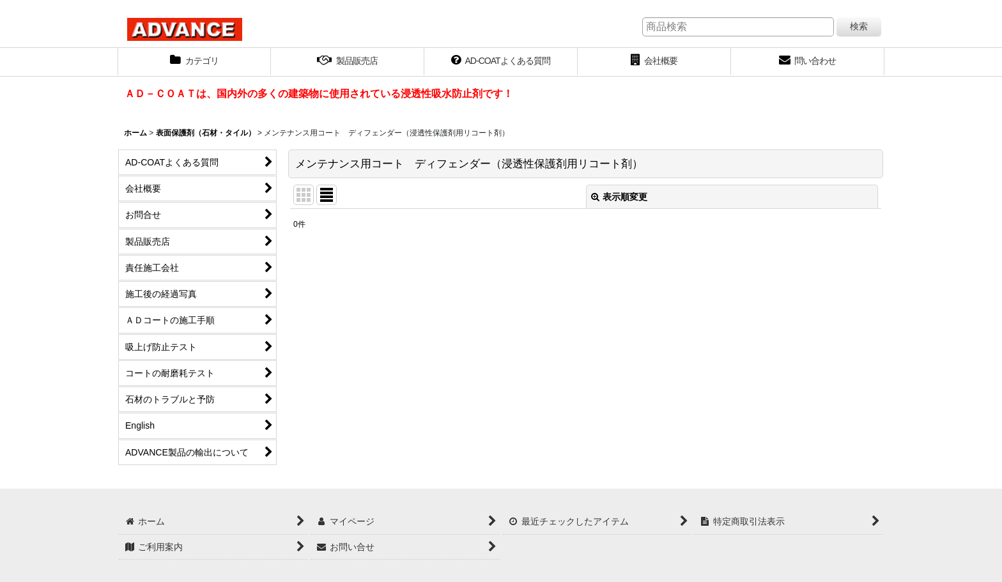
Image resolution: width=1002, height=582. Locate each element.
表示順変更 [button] (619, 197)
